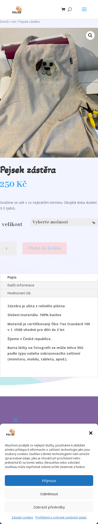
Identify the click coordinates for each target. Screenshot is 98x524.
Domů (4, 21)
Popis (11, 277)
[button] (90, 433)
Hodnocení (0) (18, 293)
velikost (12, 224)
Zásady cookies (22, 517)
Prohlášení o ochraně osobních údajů (60, 517)
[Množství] (8, 248)
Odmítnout (49, 493)
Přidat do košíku (44, 248)
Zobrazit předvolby (49, 507)
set (13, 21)
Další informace (20, 285)
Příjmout (49, 480)
